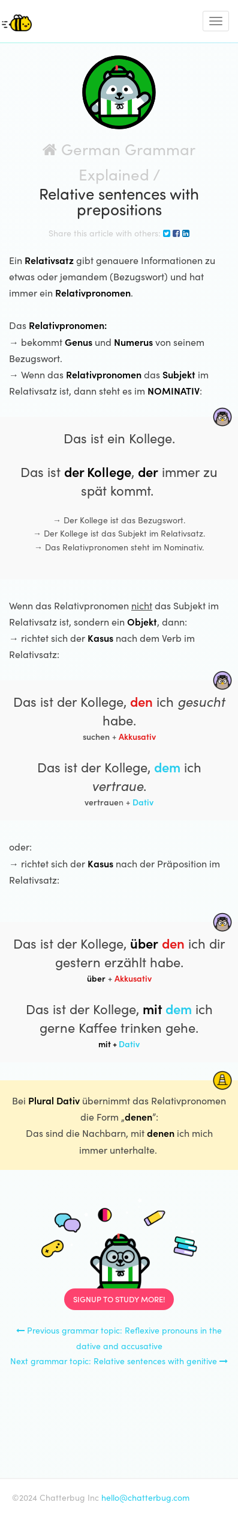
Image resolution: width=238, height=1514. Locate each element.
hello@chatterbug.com (145, 1497)
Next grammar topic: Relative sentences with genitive (119, 1361)
